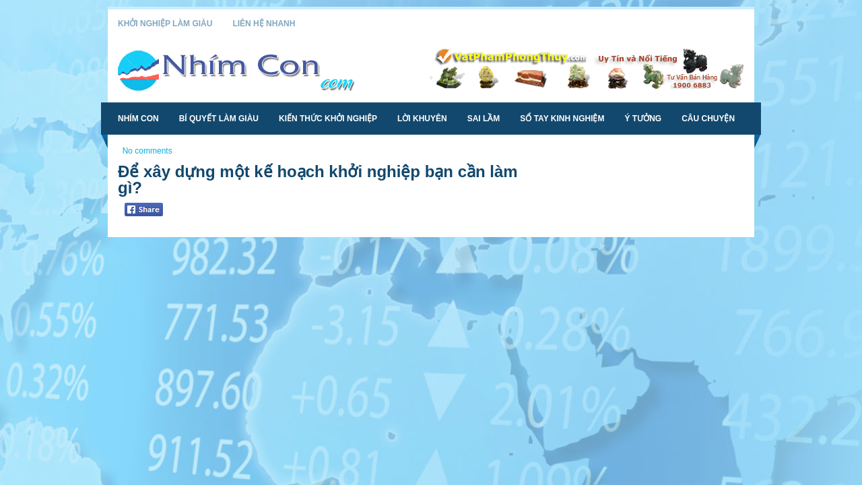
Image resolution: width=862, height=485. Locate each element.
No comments (147, 151)
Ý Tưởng (642, 118)
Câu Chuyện (708, 118)
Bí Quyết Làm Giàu (219, 118)
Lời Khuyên (422, 118)
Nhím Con (138, 118)
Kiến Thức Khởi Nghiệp (328, 118)
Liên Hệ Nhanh (263, 23)
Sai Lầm (483, 118)
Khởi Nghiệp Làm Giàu (165, 23)
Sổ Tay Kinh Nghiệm (562, 118)
